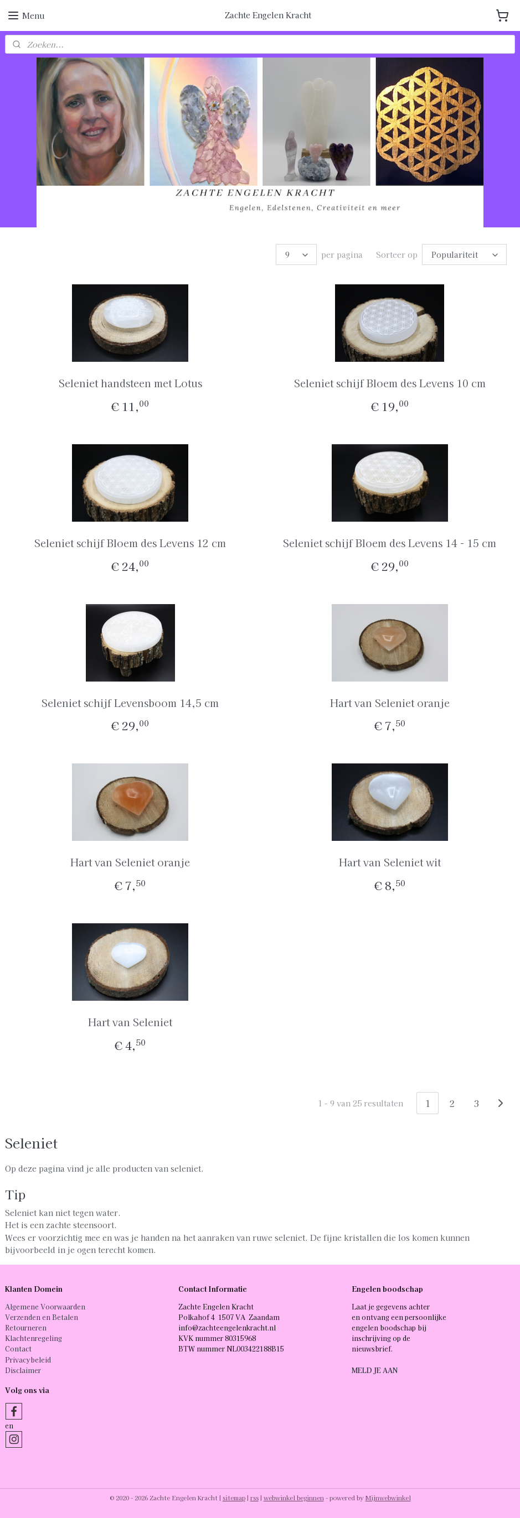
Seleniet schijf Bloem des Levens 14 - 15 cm (389, 543)
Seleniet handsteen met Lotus (130, 383)
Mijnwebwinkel (388, 1497)
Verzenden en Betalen (41, 1317)
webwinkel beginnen (294, 1497)
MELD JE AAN (375, 1370)
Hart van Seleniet (130, 1022)
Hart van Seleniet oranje (390, 702)
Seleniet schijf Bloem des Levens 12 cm (130, 543)
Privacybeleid (28, 1359)
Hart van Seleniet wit (390, 862)
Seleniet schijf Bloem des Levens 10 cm (390, 383)
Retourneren (26, 1327)
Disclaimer (23, 1370)
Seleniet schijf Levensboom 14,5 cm (130, 702)
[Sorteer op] (464, 254)
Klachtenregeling (33, 1338)
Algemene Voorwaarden (45, 1306)
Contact (18, 1348)
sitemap (234, 1497)
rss (254, 1497)
